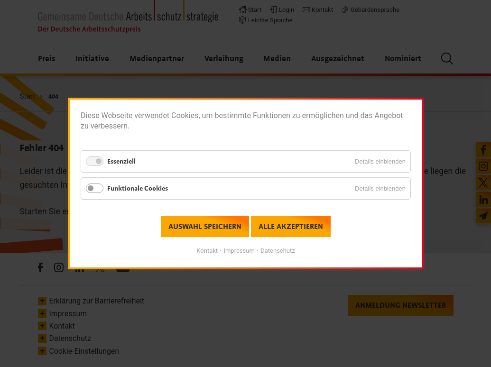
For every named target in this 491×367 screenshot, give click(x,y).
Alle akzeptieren (290, 226)
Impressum (238, 250)
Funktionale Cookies (137, 188)
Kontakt (207, 250)
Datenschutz (277, 250)
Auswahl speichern (204, 226)
